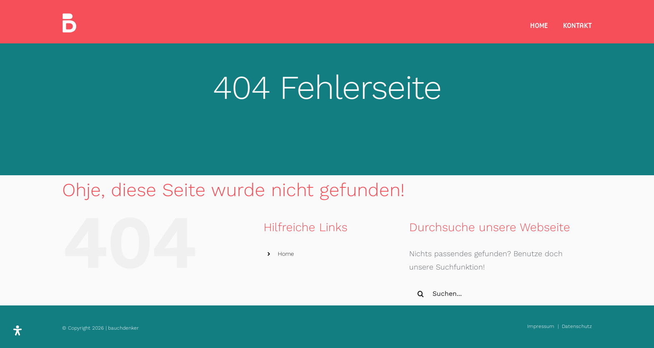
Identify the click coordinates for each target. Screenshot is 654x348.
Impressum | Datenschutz (559, 326)
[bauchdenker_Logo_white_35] (69, 17)
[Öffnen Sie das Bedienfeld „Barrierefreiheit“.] (17, 330)
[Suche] (421, 293)
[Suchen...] (493, 293)
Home (286, 253)
